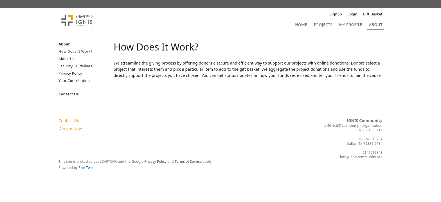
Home (301, 25)
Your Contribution (74, 80)
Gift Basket (372, 14)
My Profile (350, 25)
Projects (323, 25)
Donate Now (70, 128)
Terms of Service (188, 161)
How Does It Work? (75, 51)
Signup (336, 14)
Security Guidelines (75, 65)
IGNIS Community (364, 120)
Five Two (86, 167)
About (375, 25)
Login (352, 14)
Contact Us (68, 94)
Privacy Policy (70, 73)
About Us (66, 58)
